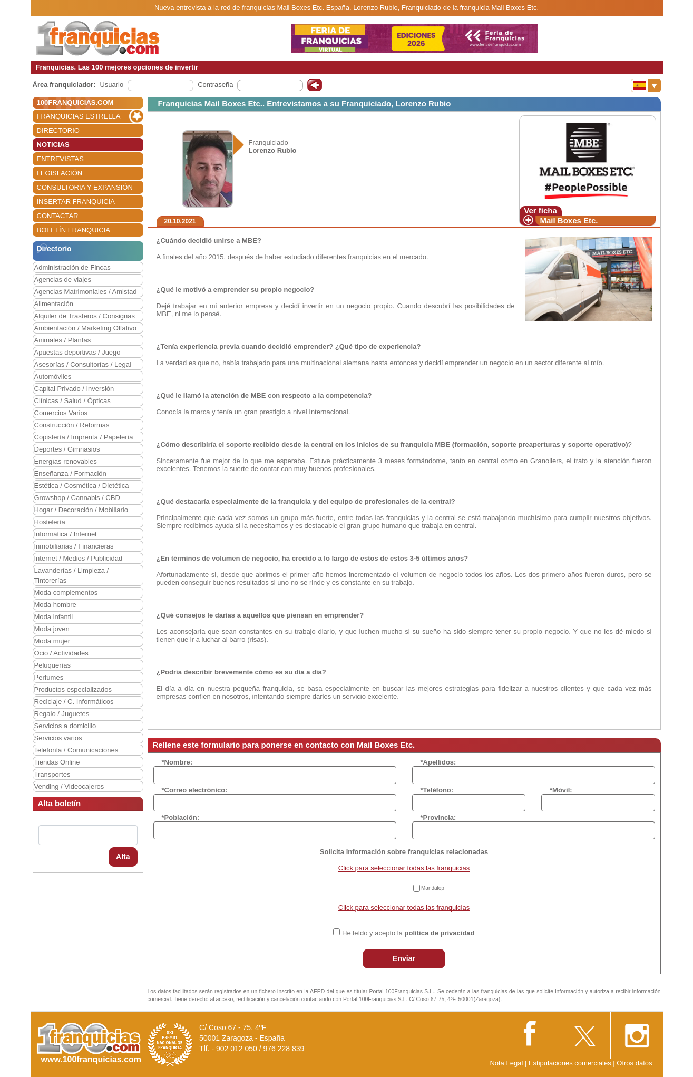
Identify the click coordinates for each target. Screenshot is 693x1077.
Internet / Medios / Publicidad (78, 558)
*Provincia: (438, 817)
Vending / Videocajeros (69, 786)
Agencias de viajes (62, 279)
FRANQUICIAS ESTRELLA (79, 116)
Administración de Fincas (72, 267)
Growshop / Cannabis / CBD (77, 498)
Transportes (52, 774)
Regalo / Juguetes (62, 714)
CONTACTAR (58, 216)
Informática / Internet (65, 534)
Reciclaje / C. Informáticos (74, 702)
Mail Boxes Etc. (569, 220)
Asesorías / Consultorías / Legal (82, 364)
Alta (123, 857)
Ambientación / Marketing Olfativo (85, 328)
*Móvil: (561, 790)
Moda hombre (55, 605)
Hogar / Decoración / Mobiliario (81, 510)
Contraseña (215, 85)
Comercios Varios (61, 413)
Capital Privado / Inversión (74, 389)
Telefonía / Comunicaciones (76, 750)
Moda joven (52, 629)
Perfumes (49, 677)
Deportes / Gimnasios (67, 449)
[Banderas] (646, 85)
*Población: (181, 817)
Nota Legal (506, 1063)
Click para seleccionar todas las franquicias (404, 868)
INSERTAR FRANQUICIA (76, 201)
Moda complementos (66, 592)
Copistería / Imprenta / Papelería (83, 437)
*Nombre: (177, 762)
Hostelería (49, 522)
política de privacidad (440, 933)
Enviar (404, 958)
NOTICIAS (53, 145)
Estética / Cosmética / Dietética (81, 485)
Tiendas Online (57, 762)
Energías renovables (65, 461)
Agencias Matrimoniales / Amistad (85, 292)
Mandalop (432, 888)
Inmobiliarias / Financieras (74, 546)
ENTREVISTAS (60, 159)
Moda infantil (53, 617)
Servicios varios (58, 738)
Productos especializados (73, 689)
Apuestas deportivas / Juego (77, 352)
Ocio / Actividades (61, 653)
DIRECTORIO (58, 130)
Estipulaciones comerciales (571, 1063)
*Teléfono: (437, 790)
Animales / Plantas (62, 340)
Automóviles (53, 376)
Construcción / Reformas (72, 425)
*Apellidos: (438, 762)
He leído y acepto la (408, 933)
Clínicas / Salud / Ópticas (72, 401)
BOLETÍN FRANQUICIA (73, 230)
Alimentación (53, 304)
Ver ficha (540, 210)
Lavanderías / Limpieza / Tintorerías (71, 575)
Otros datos (634, 1063)
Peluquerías (52, 665)
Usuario (111, 85)
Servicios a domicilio (65, 726)
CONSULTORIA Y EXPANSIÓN (85, 187)
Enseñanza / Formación (70, 473)
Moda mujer (52, 641)
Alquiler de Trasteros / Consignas (84, 316)
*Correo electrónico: (195, 790)
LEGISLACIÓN (60, 173)
